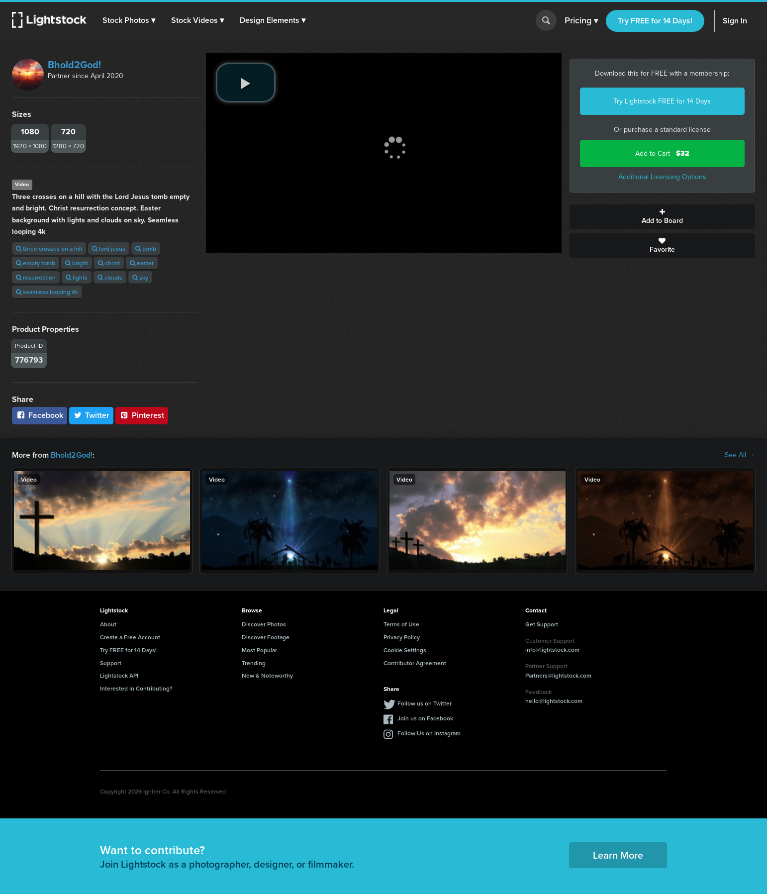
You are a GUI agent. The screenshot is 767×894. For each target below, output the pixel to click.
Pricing (581, 21)
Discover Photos (264, 624)
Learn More (618, 855)
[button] (128, 20)
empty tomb (35, 263)
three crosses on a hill (49, 248)
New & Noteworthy (267, 675)
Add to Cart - (662, 153)
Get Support (541, 624)
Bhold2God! (74, 64)
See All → (740, 455)
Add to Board (662, 216)
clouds (109, 277)
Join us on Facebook (425, 718)
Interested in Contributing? (136, 688)
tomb (145, 248)
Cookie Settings (405, 650)
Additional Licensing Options (662, 177)
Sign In (735, 20)
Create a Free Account (130, 637)
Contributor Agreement (415, 663)
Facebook (39, 415)
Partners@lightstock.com (558, 675)
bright (76, 263)
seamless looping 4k (47, 292)
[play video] (246, 82)
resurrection (36, 277)
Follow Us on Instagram (429, 733)
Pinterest (141, 415)
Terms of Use (401, 624)
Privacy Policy (402, 637)
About (108, 624)
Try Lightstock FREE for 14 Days (662, 101)
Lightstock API (119, 675)
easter (142, 263)
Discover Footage (265, 637)
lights (77, 277)
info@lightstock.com (552, 649)
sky (140, 277)
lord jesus (108, 248)
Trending (254, 663)
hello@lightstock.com (553, 700)
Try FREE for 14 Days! (655, 20)
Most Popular (259, 650)
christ (109, 263)
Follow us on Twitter (424, 703)
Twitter (91, 415)
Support (110, 663)
